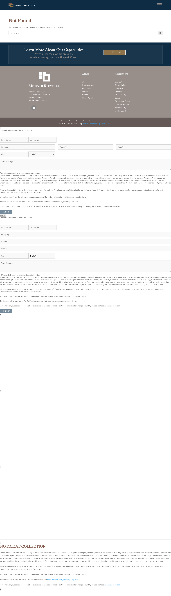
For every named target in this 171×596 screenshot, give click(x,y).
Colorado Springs (122, 104)
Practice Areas (88, 85)
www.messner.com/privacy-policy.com (62, 579)
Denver (118, 98)
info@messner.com (112, 585)
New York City (120, 107)
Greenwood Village (122, 101)
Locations (86, 91)
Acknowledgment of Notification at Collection (21, 173)
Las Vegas (119, 88)
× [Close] (0, 128)
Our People (86, 88)
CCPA (109, 124)
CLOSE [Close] (3, 215)
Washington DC (121, 111)
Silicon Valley (120, 85)
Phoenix (118, 91)
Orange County (121, 82)
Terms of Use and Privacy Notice (94, 124)
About (84, 82)
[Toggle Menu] (159, 4)
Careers (85, 95)
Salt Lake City (120, 95)
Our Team (114, 52)
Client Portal (87, 98)
